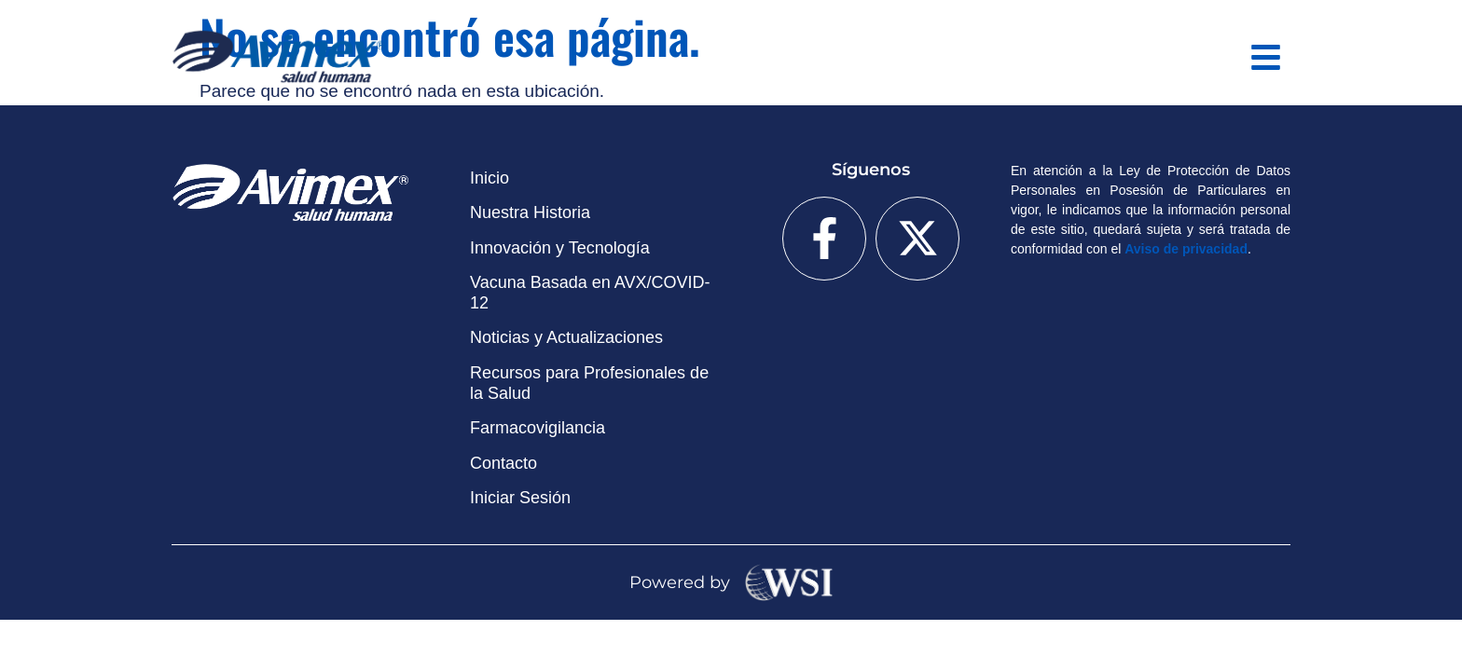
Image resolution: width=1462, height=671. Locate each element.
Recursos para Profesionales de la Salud (589, 383)
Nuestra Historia (530, 212)
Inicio (489, 178)
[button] (1266, 57)
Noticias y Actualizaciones (566, 337)
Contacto (503, 463)
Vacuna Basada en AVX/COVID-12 (590, 292)
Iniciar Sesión (520, 497)
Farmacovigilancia (537, 427)
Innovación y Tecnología (560, 248)
